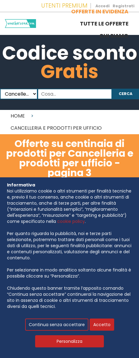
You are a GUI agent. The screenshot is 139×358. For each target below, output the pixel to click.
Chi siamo (113, 35)
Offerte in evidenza (99, 11)
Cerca (125, 93)
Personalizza (69, 341)
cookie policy (71, 221)
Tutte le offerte (104, 23)
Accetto (102, 325)
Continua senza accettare (57, 325)
